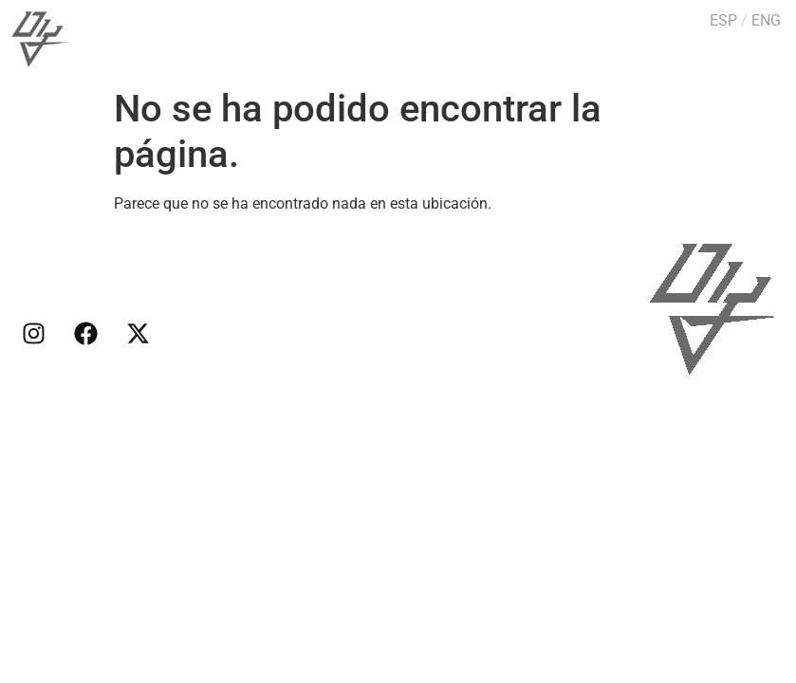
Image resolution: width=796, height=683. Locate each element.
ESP (723, 20)
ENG (766, 20)
